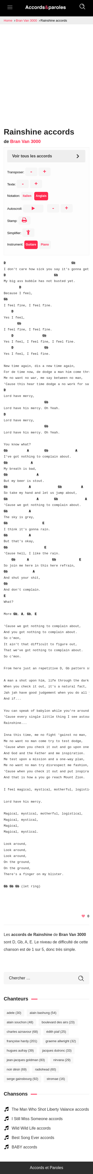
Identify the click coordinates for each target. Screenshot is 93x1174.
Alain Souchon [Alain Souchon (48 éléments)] (20, 1022)
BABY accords (24, 1147)
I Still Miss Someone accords (37, 1119)
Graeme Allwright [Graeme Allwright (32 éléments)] (61, 1041)
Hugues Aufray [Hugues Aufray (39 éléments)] (20, 1050)
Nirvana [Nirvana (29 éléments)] (61, 1060)
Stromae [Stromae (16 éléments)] (56, 1079)
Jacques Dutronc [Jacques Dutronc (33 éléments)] (57, 1050)
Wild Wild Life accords (31, 1128)
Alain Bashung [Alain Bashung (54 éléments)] (43, 1013)
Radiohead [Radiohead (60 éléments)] (45, 1069)
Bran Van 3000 (25, 141)
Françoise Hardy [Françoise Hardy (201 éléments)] (22, 1041)
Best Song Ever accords (33, 1138)
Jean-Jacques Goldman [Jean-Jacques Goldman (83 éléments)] (26, 1060)
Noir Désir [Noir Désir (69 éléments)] (17, 1069)
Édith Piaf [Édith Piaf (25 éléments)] (56, 1031)
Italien (27, 196)
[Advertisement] (46, 73)
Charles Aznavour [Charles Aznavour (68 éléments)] (22, 1031)
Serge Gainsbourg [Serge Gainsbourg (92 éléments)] (22, 1079)
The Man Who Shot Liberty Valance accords (50, 1109)
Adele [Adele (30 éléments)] (14, 1013)
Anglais (41, 196)
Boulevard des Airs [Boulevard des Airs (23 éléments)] (58, 1022)
